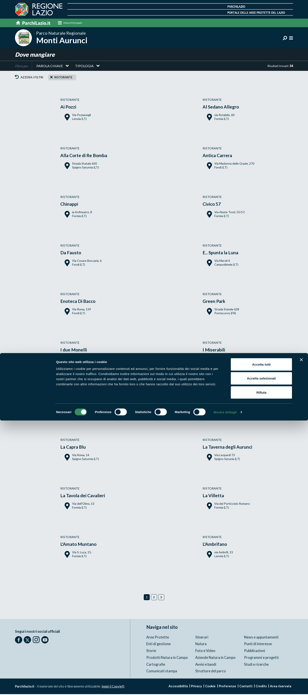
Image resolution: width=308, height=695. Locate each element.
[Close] (51, 78)
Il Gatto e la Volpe (223, 399)
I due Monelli (75, 351)
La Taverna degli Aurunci (231, 448)
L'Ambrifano (217, 545)
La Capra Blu (74, 448)
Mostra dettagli (225, 686)
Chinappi (70, 205)
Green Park (216, 302)
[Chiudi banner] (301, 634)
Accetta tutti (261, 639)
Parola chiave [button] (49, 67)
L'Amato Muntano (81, 545)
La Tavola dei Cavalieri (85, 496)
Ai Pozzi (69, 108)
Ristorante (63, 78)
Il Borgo (69, 399)
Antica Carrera (220, 156)
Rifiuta (261, 667)
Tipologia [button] (84, 67)
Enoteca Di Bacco (80, 302)
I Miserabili (215, 351)
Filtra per (21, 67)
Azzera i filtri (29, 78)
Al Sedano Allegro (223, 108)
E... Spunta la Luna (223, 253)
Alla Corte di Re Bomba (87, 156)
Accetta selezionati (261, 653)
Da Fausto (72, 253)
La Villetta (215, 496)
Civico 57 (213, 205)
